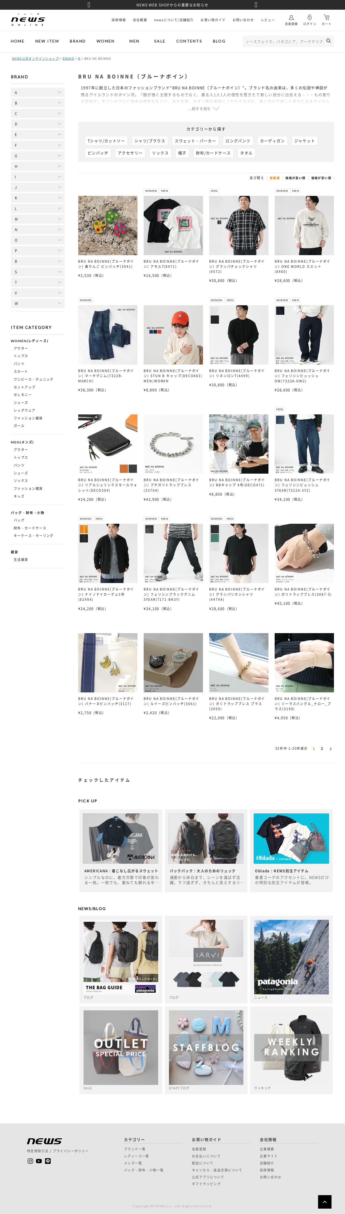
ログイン (310, 18)
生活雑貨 (21, 559)
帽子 (182, 152)
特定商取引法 (38, 1151)
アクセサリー (130, 152)
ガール (19, 425)
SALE (159, 41)
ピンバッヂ (98, 152)
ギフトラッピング (206, 1183)
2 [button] (322, 749)
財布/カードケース (213, 152)
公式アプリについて (208, 1177)
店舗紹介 (267, 1163)
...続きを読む (199, 108)
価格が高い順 (295, 178)
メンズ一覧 (133, 1163)
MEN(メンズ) (22, 442)
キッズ (19, 496)
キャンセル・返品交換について (217, 1170)
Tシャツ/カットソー (106, 140)
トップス (21, 355)
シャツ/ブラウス (149, 140)
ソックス (21, 480)
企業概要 (267, 1149)
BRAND (78, 41)
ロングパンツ (238, 140)
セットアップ (25, 387)
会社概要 (140, 20)
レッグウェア (25, 410)
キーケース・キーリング (34, 535)
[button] (330, 748)
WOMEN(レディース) (30, 341)
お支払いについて (206, 1156)
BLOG (219, 41)
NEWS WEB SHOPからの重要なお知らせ (172, 4)
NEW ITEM (47, 41)
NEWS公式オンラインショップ (35, 58)
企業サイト (269, 1156)
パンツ (19, 363)
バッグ (19, 520)
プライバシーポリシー (71, 1151)
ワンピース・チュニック (34, 379)
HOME (18, 41)
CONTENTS (189, 41)
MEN (134, 41)
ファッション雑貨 (28, 418)
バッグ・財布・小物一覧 (144, 1170)
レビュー (268, 20)
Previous (89, 5)
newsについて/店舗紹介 (174, 20)
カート (326, 18)
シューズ (21, 402)
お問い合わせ (243, 20)
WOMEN (105, 41)
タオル (246, 152)
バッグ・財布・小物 (27, 513)
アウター (21, 348)
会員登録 (291, 18)
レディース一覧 (136, 1156)
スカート (21, 371)
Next (256, 5)
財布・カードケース (30, 528)
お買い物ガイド (213, 20)
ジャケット (304, 140)
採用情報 (119, 20)
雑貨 (14, 552)
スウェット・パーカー (195, 140)
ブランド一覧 (135, 1149)
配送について (202, 1163)
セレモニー (23, 394)
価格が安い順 (321, 178)
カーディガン (272, 140)
